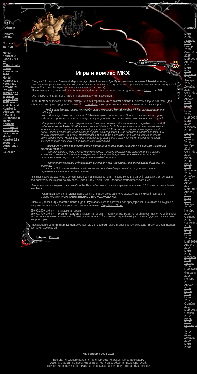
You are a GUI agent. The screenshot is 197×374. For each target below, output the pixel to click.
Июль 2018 (188, 159)
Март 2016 (187, 252)
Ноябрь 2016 (189, 212)
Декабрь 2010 (189, 339)
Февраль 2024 (190, 76)
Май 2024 (190, 58)
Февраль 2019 (190, 128)
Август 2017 (188, 184)
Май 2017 (190, 188)
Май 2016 (190, 241)
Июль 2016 (188, 231)
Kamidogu (91, 104)
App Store (103, 179)
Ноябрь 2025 (189, 48)
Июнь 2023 (188, 113)
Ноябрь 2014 (189, 280)
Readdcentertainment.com (127, 179)
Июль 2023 (188, 107)
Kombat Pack (121, 213)
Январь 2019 (189, 134)
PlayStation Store (112, 205)
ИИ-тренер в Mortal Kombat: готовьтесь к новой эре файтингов (11, 125)
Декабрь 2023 (189, 88)
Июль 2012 (188, 320)
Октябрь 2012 (189, 314)
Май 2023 (190, 117)
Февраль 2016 (190, 258)
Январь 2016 (189, 265)
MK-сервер (90, 353)
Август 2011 (188, 333)
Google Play (86, 179)
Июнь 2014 (188, 299)
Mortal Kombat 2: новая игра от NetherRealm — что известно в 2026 (11, 63)
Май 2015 (190, 269)
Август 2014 (188, 286)
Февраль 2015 (190, 274)
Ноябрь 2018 (189, 147)
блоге (147, 90)
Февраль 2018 (190, 172)
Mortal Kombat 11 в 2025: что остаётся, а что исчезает (11, 144)
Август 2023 (188, 100)
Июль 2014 (188, 293)
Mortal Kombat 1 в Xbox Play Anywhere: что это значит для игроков (10, 87)
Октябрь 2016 (189, 218)
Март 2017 (187, 200)
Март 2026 (187, 35)
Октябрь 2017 (189, 178)
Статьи (7, 36)
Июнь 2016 (188, 237)
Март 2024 (187, 69)
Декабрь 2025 (189, 41)
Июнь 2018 (188, 165)
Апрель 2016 (189, 246)
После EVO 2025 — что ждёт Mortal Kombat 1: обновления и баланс (11, 107)
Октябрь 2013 (189, 305)
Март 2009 (187, 345)
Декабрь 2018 (189, 141)
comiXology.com (66, 179)
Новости (8, 33)
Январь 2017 (189, 206)
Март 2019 (187, 122)
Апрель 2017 (189, 193)
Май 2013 (190, 309)
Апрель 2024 (189, 63)
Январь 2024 (189, 82)
